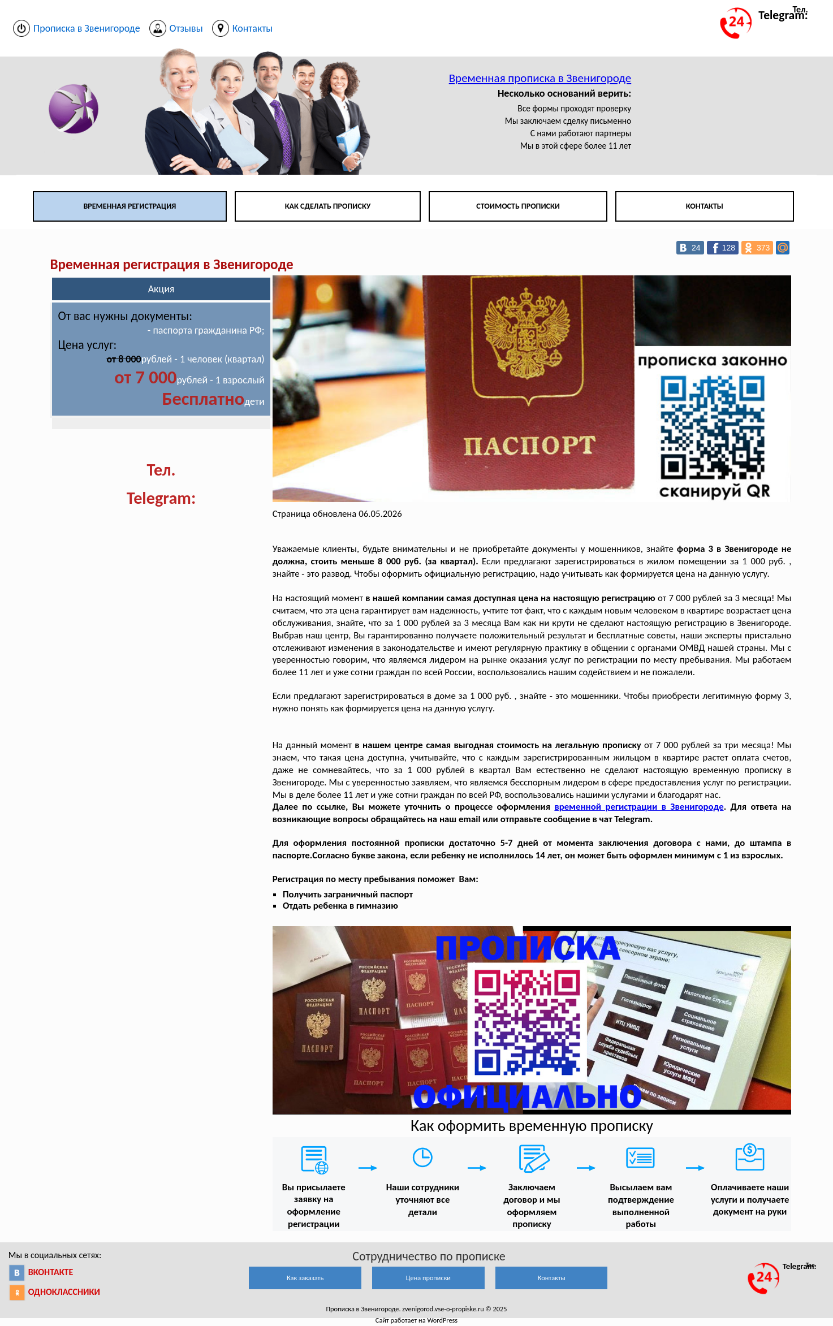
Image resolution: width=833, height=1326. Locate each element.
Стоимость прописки (518, 206)
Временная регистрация (129, 206)
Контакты (704, 206)
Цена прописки (428, 1277)
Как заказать (305, 1277)
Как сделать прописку (328, 206)
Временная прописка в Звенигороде (540, 78)
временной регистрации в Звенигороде (638, 807)
